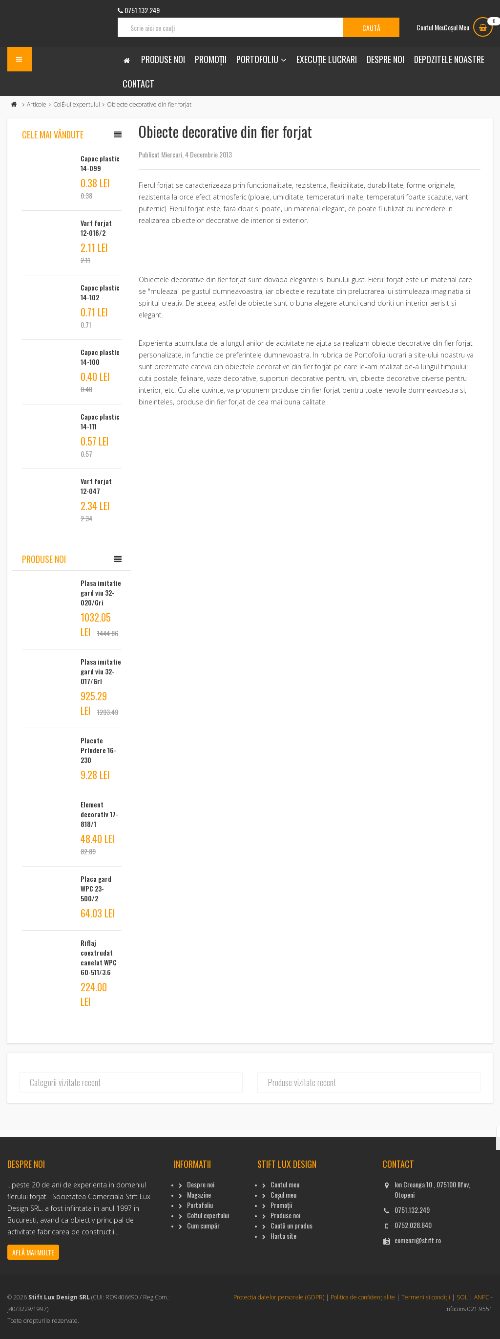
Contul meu (285, 1184)
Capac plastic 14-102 (100, 292)
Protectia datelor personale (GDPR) (278, 1297)
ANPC (481, 1297)
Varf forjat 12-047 (96, 486)
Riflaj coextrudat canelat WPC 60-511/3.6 (99, 957)
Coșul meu (283, 1194)
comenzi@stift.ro (418, 1240)
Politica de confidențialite (363, 1297)
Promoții (211, 59)
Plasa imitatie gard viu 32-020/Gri (101, 592)
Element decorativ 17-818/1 (99, 814)
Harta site (283, 1235)
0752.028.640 (413, 1225)
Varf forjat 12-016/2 (96, 228)
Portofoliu (257, 59)
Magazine (199, 1194)
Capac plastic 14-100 (100, 357)
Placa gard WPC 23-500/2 (96, 888)
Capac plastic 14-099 (100, 163)
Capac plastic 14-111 (100, 421)
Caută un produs (291, 1225)
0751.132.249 (412, 1210)
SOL (462, 1297)
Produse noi (163, 59)
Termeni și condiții (425, 1297)
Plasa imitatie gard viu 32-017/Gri (101, 671)
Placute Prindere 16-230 (98, 750)
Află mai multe (33, 1252)
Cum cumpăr (203, 1225)
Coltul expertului (208, 1215)
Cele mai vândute (52, 134)
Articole (36, 104)
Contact (138, 83)
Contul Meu (431, 27)
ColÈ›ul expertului (76, 104)
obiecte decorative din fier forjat (422, 343)
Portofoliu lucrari (380, 354)
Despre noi (385, 59)
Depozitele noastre (449, 59)
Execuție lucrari (326, 59)
